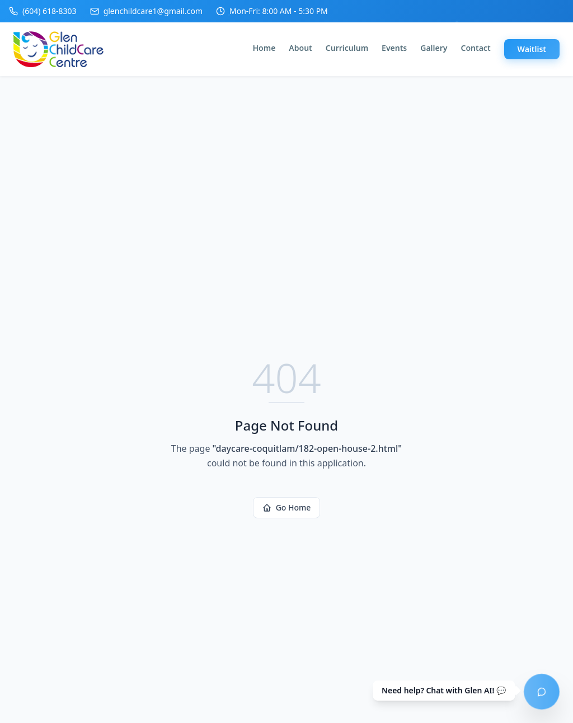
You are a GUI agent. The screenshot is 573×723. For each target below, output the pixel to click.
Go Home (286, 507)
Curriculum (347, 47)
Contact (475, 47)
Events (394, 47)
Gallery (433, 47)
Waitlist (532, 49)
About (300, 47)
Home (264, 47)
